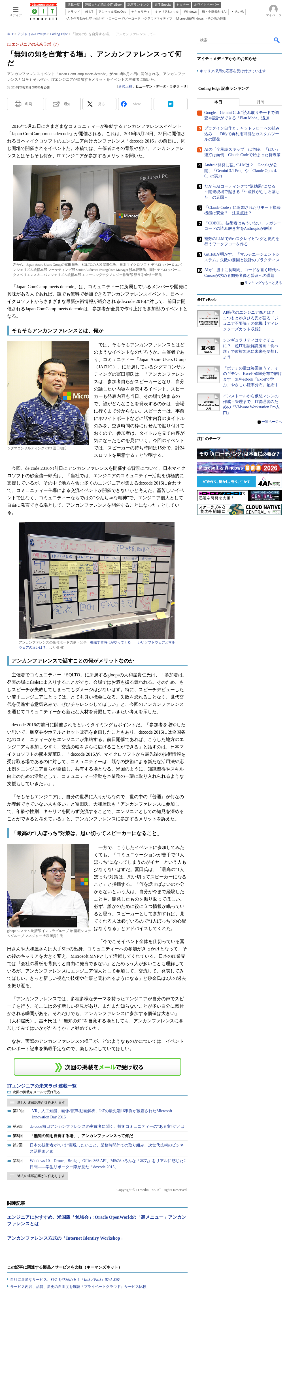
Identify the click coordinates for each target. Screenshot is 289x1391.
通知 (67, 104)
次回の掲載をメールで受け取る (36, 1092)
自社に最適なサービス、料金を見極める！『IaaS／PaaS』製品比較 (65, 1279)
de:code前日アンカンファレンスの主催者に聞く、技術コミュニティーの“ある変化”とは (107, 1126)
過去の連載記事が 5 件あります (41, 1176)
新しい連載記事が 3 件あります (41, 1103)
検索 (277, 40)
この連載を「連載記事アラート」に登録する (97, 1067)
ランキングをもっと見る (263, 283)
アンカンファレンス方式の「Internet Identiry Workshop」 (66, 1238)
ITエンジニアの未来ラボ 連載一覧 (41, 1086)
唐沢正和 (125, 86)
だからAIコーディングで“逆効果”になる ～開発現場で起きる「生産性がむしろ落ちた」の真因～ (242, 191)
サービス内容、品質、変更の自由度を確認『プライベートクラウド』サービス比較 (78, 1286)
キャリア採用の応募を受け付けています (233, 71)
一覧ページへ (272, 422)
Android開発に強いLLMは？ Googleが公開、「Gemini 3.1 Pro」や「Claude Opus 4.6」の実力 (240, 170)
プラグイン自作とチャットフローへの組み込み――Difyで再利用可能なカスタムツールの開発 (242, 133)
